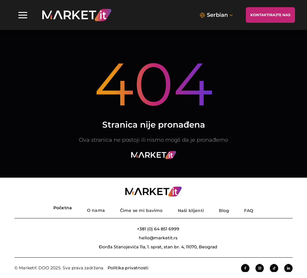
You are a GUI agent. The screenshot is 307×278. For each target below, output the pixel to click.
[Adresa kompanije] (153, 246)
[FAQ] (248, 207)
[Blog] (224, 207)
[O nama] (96, 207)
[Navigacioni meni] (23, 15)
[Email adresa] (153, 237)
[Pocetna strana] (62, 207)
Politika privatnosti (128, 268)
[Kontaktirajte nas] (270, 15)
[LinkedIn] (288, 269)
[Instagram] (259, 269)
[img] (76, 14)
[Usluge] (141, 207)
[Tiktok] (274, 269)
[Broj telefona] (153, 228)
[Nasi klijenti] (191, 207)
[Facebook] (245, 269)
